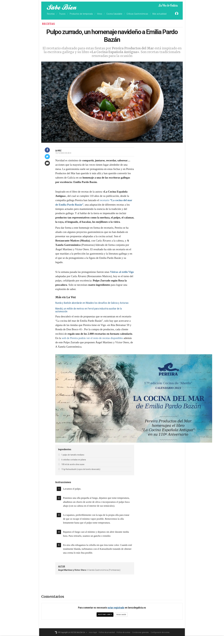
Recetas (51, 13)
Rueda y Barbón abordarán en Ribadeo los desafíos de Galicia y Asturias (92, 302)
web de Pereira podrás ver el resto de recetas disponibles (92, 338)
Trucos (62, 13)
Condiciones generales (140, 632)
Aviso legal (93, 632)
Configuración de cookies (160, 632)
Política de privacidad (107, 632)
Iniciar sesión (121, 615)
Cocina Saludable (114, 13)
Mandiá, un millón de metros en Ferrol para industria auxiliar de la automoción (88, 310)
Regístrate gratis (105, 615)
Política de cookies (123, 632)
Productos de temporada (81, 13)
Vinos (99, 13)
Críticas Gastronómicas (137, 13)
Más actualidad (159, 13)
